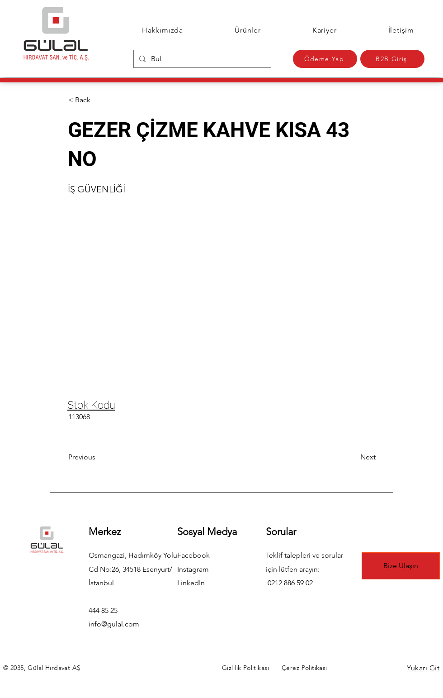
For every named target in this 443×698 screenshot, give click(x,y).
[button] (98, 100)
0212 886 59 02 (290, 582)
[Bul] (201, 58)
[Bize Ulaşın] (401, 565)
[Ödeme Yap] (325, 59)
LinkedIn (191, 582)
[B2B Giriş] (392, 59)
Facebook (193, 555)
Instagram (193, 569)
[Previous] (98, 457)
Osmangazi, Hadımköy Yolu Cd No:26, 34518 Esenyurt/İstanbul (133, 569)
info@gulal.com (114, 624)
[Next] (353, 457)
